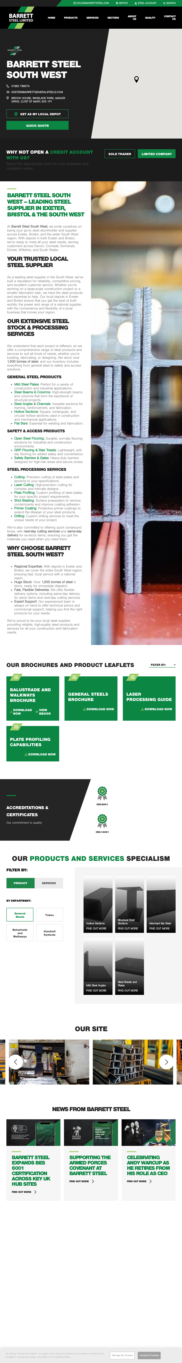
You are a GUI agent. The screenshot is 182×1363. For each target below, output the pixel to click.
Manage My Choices (122, 1355)
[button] (136, 80)
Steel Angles (23, 404)
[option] (49, 1062)
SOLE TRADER (119, 154)
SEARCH (171, 3)
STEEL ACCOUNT (147, 3)
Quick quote (37, 125)
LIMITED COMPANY (157, 154)
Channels (43, 404)
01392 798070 (20, 86)
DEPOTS (123, 3)
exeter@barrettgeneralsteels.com (37, 92)
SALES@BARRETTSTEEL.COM (93, 3)
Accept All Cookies (149, 1355)
